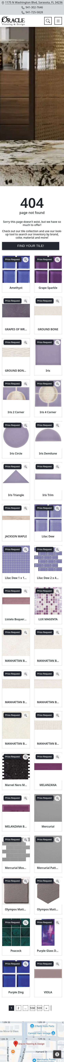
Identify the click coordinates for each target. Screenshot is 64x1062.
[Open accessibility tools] (57, 1054)
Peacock (16, 951)
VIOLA (48, 992)
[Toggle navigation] (58, 21)
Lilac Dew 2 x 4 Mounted (48, 578)
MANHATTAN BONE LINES (48, 702)
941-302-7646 (32, 7)
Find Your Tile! (30, 246)
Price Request (12, 259)
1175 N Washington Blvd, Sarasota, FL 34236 (34, 2)
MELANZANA (48, 785)
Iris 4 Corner (48, 412)
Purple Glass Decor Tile (48, 951)
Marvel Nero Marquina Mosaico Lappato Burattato (16, 785)
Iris (48, 370)
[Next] (46, 1008)
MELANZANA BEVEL (16, 826)
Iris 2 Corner (16, 412)
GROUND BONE (48, 329)
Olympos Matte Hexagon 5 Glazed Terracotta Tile (48, 909)
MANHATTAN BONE (16, 661)
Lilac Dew (48, 536)
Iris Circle (16, 453)
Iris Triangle (16, 495)
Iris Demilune (48, 453)
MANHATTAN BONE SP (16, 743)
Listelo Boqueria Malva (16, 619)
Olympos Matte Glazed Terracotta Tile (16, 909)
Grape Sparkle (48, 288)
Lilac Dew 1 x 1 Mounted (16, 578)
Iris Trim (48, 495)
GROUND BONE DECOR (16, 370)
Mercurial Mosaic (16, 868)
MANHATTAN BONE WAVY (48, 743)
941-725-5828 (32, 12)
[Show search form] (48, 21)
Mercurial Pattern (48, 868)
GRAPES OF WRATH (16, 329)
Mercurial (48, 826)
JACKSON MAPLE (16, 536)
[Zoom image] (26, 259)
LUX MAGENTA (48, 619)
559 (39, 1008)
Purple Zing (16, 992)
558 (32, 1008)
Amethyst (16, 288)
